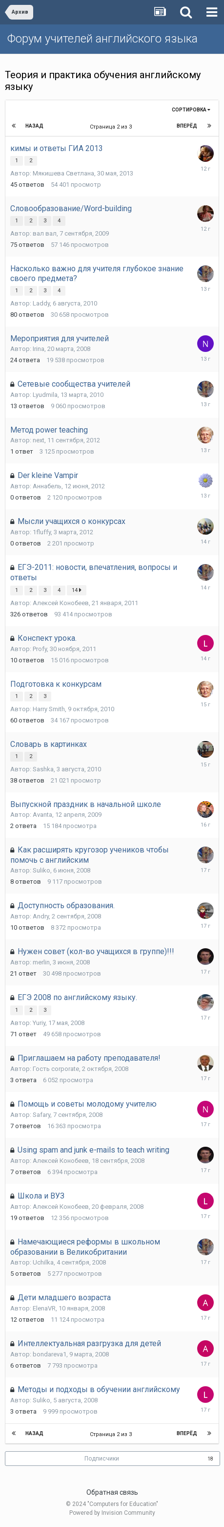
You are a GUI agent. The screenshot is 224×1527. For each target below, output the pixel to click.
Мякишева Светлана (63, 173)
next (38, 440)
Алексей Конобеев (61, 603)
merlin (41, 962)
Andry (41, 916)
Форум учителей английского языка (102, 38)
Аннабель (47, 486)
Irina (38, 348)
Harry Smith (49, 709)
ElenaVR (44, 1308)
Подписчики (101, 1458)
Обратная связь (112, 1492)
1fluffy (42, 532)
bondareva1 (49, 1354)
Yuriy (39, 1022)
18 (210, 1459)
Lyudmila (45, 394)
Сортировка (191, 109)
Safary (41, 1114)
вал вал (45, 233)
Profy (40, 649)
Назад (34, 126)
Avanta (42, 814)
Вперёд (187, 126)
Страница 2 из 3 (112, 127)
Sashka (43, 769)
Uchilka (43, 1262)
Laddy (41, 303)
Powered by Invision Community (112, 1512)
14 (76, 590)
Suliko (41, 870)
